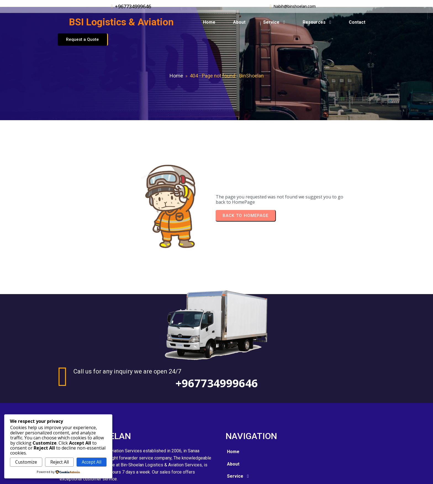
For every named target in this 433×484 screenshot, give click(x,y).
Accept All (91, 462)
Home (176, 69)
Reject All (59, 462)
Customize (26, 462)
